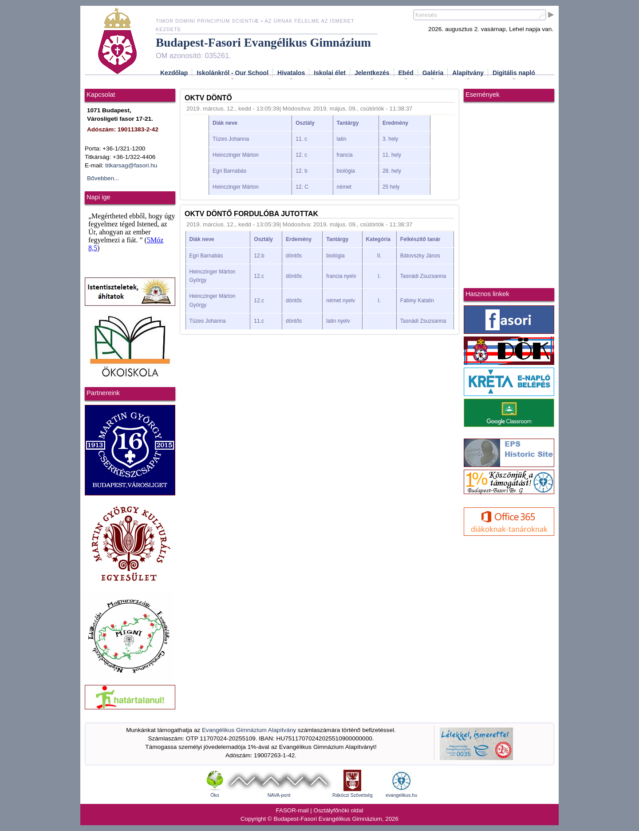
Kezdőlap (174, 72)
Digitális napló (514, 75)
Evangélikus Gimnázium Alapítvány (249, 730)
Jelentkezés (372, 75)
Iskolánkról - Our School (232, 75)
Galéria (432, 75)
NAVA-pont (279, 795)
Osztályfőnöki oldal (338, 810)
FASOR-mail (292, 810)
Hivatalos (291, 75)
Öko (214, 795)
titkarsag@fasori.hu (131, 165)
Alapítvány (468, 75)
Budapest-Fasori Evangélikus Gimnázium (263, 42)
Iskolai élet (330, 75)
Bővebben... (103, 178)
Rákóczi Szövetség (352, 795)
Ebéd (406, 75)
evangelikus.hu (401, 795)
